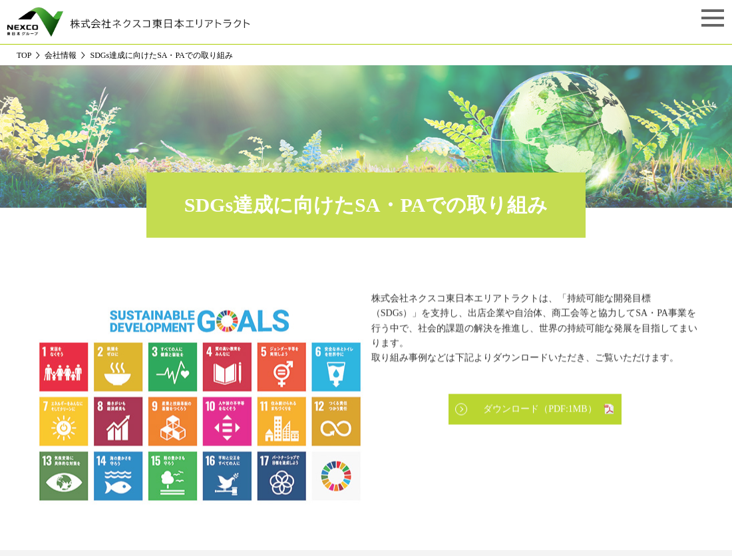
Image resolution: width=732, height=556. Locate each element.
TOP (24, 55)
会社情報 (61, 55)
